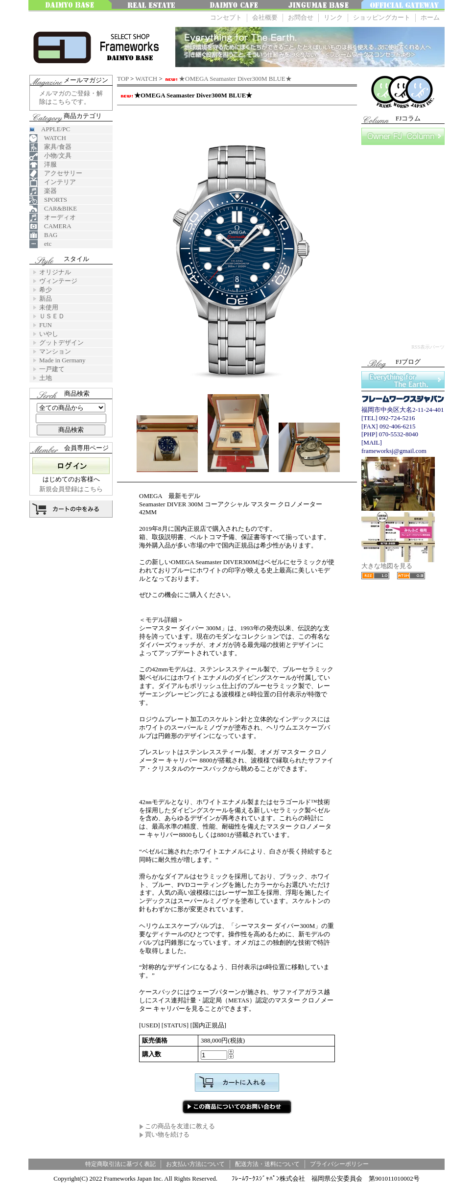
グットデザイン (61, 342)
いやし (48, 333)
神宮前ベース (319, 5)
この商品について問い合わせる (237, 1107)
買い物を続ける (164, 1134)
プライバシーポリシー (339, 1164)
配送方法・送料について (267, 1164)
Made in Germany (62, 360)
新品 (45, 298)
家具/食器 (50, 147)
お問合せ (300, 17)
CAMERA (50, 226)
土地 (45, 377)
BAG (43, 235)
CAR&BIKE (53, 209)
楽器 (43, 191)
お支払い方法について (195, 1164)
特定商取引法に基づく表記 (120, 1164)
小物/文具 (50, 156)
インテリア (52, 182)
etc (40, 244)
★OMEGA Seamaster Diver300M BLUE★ (228, 78)
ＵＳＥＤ (52, 316)
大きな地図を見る (398, 563)
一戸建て (52, 369)
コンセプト (226, 17)
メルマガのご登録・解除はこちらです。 (71, 97)
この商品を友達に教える (177, 1126)
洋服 (43, 165)
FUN (45, 325)
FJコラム (403, 136)
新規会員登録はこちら (71, 489)
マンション (55, 351)
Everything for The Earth (403, 379)
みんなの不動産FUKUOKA (153, 5)
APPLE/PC (49, 129)
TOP (123, 78)
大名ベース (70, 5)
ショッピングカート (381, 17)
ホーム (430, 17)
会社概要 (265, 17)
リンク (333, 17)
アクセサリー (55, 173)
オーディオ (52, 218)
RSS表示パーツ (428, 347)
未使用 (48, 307)
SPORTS (48, 200)
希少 (45, 289)
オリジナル (55, 272)
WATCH (146, 78)
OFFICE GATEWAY (403, 5)
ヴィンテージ (58, 281)
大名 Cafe (236, 5)
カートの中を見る (71, 509)
